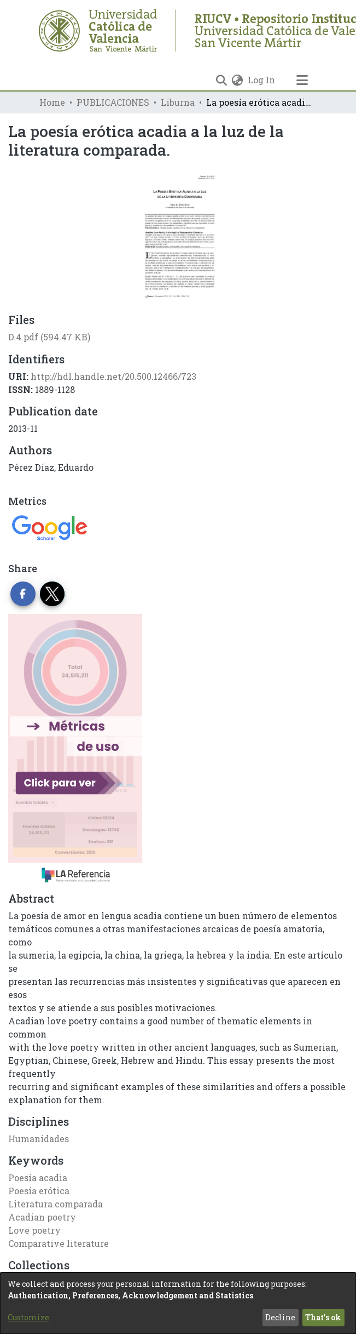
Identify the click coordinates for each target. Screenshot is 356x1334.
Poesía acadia (37, 1177)
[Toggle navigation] (302, 80)
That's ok (323, 1317)
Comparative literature (58, 1243)
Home (52, 102)
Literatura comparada (55, 1204)
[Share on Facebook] (23, 594)
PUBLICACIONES (113, 102)
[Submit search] (222, 80)
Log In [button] (262, 79)
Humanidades (38, 1138)
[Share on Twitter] (52, 594)
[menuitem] (237, 80)
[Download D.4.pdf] (49, 337)
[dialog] (178, 1303)
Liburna (178, 102)
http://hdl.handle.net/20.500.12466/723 (113, 376)
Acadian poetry (42, 1217)
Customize (28, 1317)
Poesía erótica (38, 1190)
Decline (280, 1317)
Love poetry (34, 1230)
